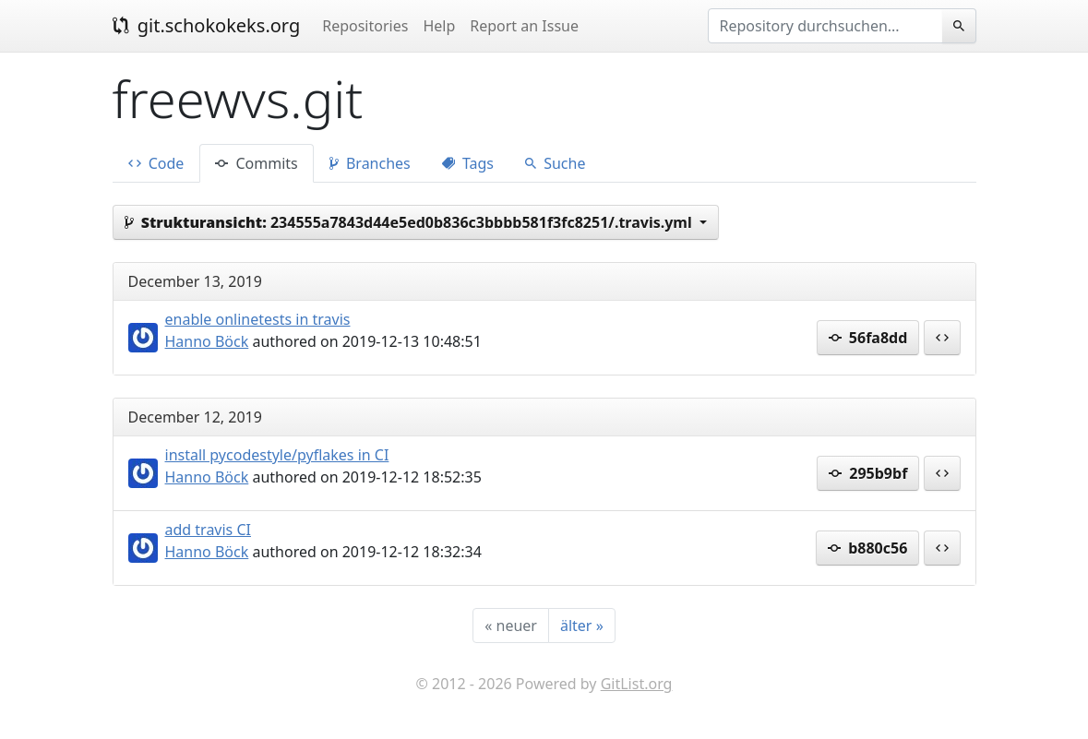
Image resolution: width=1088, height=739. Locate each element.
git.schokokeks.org (207, 25)
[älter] (582, 625)
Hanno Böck (207, 341)
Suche (555, 163)
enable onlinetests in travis (258, 319)
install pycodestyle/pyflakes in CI (277, 455)
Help (439, 26)
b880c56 (867, 548)
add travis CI (208, 529)
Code (156, 163)
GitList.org (637, 683)
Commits (256, 163)
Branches (370, 163)
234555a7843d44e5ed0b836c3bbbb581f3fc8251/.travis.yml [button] (410, 222)
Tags (468, 163)
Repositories (365, 26)
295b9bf (868, 473)
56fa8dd (868, 338)
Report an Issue (524, 26)
